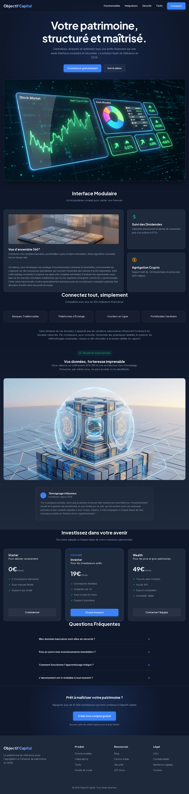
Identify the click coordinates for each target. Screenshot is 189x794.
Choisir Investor (94, 612)
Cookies (157, 770)
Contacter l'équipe (156, 612)
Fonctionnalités (112, 5)
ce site (100, 506)
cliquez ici (84, 338)
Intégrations (131, 5)
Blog (116, 753)
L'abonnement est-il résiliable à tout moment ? (66, 677)
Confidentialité (161, 759)
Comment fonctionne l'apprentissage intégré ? (66, 664)
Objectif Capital (18, 6)
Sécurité (146, 5)
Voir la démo (114, 68)
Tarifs (159, 5)
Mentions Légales (163, 764)
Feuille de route (83, 770)
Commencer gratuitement (82, 68)
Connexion (176, 5)
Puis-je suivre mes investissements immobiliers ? (67, 651)
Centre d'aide (121, 759)
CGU (156, 753)
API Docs (119, 770)
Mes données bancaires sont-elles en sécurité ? (67, 639)
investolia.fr (29, 274)
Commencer (32, 612)
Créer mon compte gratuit (94, 716)
